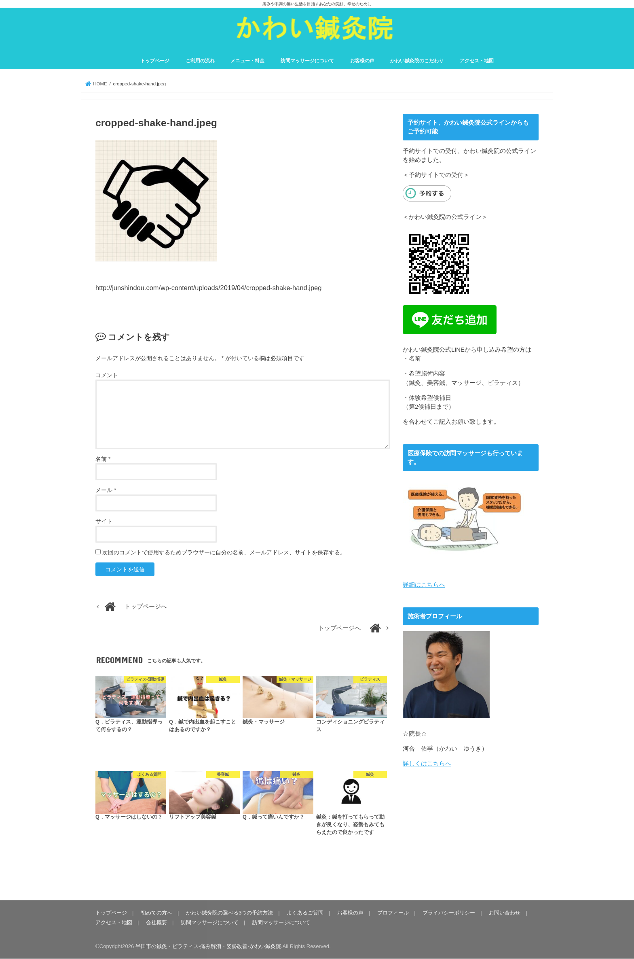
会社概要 (156, 922)
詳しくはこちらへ (427, 763)
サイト (103, 521)
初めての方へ (156, 913)
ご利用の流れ (200, 61)
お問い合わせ (504, 913)
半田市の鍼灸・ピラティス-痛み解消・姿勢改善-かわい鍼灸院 (208, 946)
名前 (102, 459)
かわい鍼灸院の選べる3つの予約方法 (229, 913)
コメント (106, 375)
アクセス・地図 (477, 61)
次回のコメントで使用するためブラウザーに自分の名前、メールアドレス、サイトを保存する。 (224, 552)
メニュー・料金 (247, 61)
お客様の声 (362, 61)
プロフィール (393, 913)
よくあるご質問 (305, 913)
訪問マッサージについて (307, 61)
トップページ (154, 61)
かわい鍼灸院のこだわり (417, 61)
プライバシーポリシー (449, 913)
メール (105, 490)
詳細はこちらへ (424, 584)
